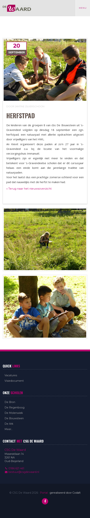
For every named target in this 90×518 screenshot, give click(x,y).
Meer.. (8, 429)
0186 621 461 (14, 468)
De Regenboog (14, 407)
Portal (44, 492)
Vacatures (11, 375)
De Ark (9, 423)
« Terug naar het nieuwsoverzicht (29, 188)
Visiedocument (14, 380)
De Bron (10, 402)
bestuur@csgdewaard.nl (22, 472)
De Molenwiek (14, 413)
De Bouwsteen (14, 418)
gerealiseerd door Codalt (65, 492)
